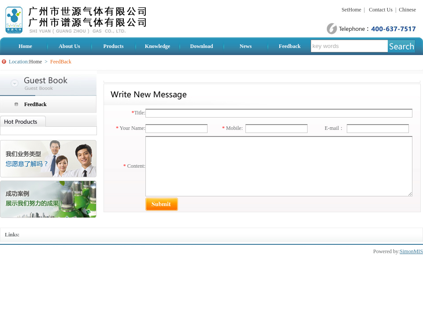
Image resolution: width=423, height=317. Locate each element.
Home (25, 46)
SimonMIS (411, 251)
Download (201, 46)
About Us (69, 46)
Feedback (290, 46)
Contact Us (381, 10)
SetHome (351, 10)
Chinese (407, 10)
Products (114, 46)
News (246, 46)
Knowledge (157, 46)
